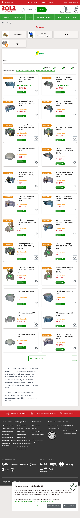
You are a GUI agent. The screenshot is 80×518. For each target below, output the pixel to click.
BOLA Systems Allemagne (24, 475)
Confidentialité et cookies (9, 472)
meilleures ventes (8, 71)
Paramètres (36, 505)
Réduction (48, 68)
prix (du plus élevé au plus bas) (45, 71)
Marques (6, 17)
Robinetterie (18, 17)
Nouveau (58, 68)
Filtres (29, 17)
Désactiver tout (51, 505)
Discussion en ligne (70, 466)
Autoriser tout (68, 505)
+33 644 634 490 (43, 2)
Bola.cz (11, 9)
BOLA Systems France (23, 470)
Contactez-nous (21, 458)
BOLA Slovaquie (21, 467)
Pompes (59, 17)
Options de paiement (8, 461)
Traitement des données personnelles (9, 476)
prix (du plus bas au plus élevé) (25, 71)
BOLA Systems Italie (22, 478)
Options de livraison (7, 458)
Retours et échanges (7, 464)
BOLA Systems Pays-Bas (24, 472)
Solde (75, 17)
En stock (67, 68)
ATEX (67, 17)
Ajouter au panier (30, 93)
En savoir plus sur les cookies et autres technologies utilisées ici (35, 501)
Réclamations (5, 467)
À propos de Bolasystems (24, 461)
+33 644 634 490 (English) (69, 459)
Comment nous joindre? (38, 473)
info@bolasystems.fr (71, 463)
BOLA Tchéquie (21, 464)
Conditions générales (8, 470)
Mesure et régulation (44, 17)
